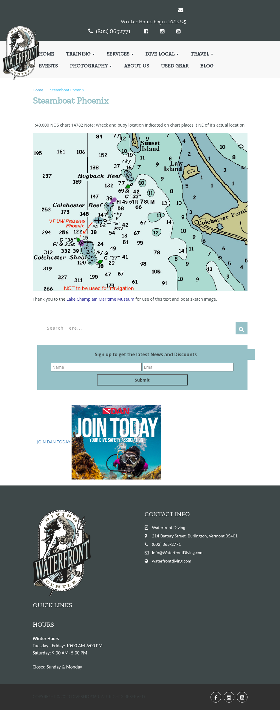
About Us (136, 66)
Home (46, 54)
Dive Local (162, 54)
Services (120, 54)
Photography (91, 66)
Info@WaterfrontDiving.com (178, 552)
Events (48, 66)
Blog (207, 66)
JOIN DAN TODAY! (54, 442)
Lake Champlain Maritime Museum (100, 299)
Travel (202, 54)
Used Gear (174, 66)
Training (80, 54)
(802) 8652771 (113, 31)
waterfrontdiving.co (170, 560)
